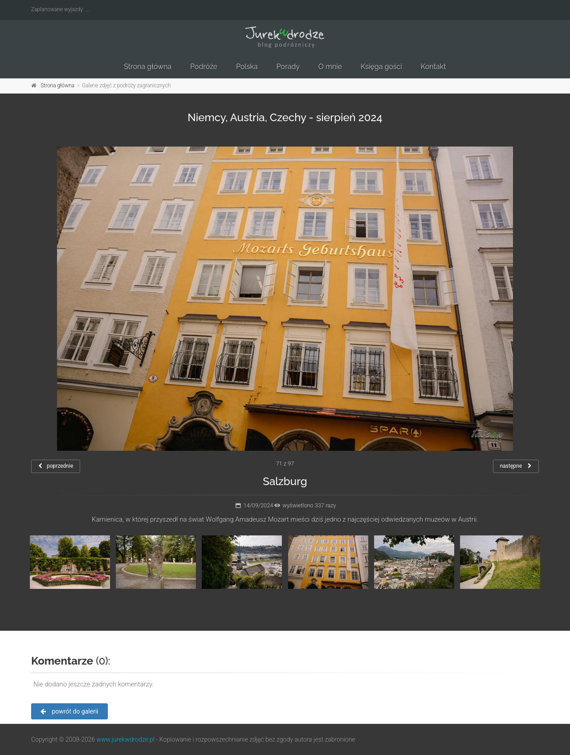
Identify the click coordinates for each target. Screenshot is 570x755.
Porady (288, 66)
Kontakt (433, 66)
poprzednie (55, 466)
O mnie (330, 66)
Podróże (203, 66)
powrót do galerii (69, 711)
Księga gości (381, 66)
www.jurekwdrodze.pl (126, 739)
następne (516, 466)
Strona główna (147, 66)
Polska (247, 66)
